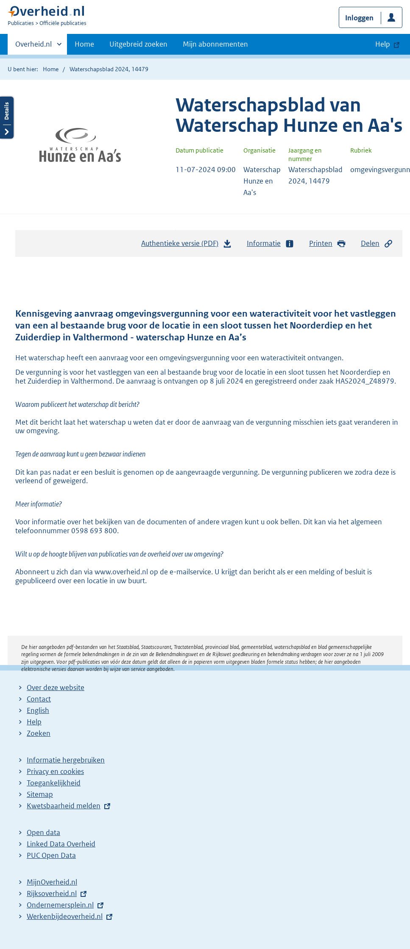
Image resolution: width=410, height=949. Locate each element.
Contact (39, 699)
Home (84, 44)
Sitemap (40, 794)
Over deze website (55, 687)
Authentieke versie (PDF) (186, 245)
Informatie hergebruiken (66, 760)
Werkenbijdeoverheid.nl (65, 916)
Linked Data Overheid (61, 844)
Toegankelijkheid (54, 783)
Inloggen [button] (359, 17)
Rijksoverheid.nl (52, 893)
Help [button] (382, 44)
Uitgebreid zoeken (138, 44)
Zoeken (38, 733)
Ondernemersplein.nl (60, 905)
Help (34, 721)
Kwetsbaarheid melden (63, 805)
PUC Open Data (51, 855)
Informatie (270, 243)
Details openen (7, 118)
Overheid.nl (33, 47)
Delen (377, 243)
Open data (43, 832)
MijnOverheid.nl (52, 882)
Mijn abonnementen (215, 44)
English (38, 710)
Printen (327, 243)
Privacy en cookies (55, 771)
